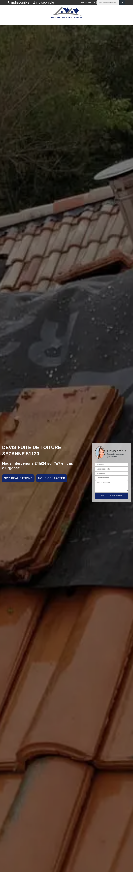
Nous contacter (51, 478)
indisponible (18, 2)
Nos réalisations (18, 478)
